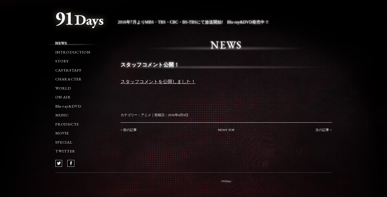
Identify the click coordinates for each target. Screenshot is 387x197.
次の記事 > (323, 130)
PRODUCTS (67, 124)
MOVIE (62, 132)
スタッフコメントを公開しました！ (158, 81)
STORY (62, 60)
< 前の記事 (129, 130)
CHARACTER (68, 78)
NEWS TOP (226, 130)
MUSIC (62, 114)
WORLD (63, 88)
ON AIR (63, 96)
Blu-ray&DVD (68, 106)
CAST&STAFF (68, 70)
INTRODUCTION (73, 52)
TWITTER (65, 150)
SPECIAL (64, 142)
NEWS (61, 42)
